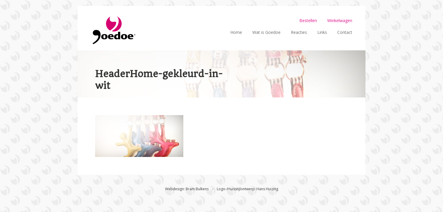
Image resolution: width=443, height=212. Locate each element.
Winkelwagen (339, 20)
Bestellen (308, 20)
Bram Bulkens (197, 188)
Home (236, 32)
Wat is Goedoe (266, 32)
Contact (344, 32)
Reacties (299, 32)
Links (322, 32)
